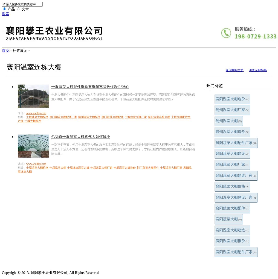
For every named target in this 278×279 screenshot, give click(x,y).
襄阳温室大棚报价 (232, 241)
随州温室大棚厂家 (232, 110)
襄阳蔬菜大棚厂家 (232, 164)
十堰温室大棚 (57, 167)
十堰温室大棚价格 (37, 167)
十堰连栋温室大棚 (78, 167)
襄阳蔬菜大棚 (229, 219)
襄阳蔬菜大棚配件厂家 (236, 143)
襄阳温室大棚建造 (232, 230)
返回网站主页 (235, 70)
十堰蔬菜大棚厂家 (101, 167)
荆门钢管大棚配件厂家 (63, 117)
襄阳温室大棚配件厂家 (236, 252)
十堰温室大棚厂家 (136, 117)
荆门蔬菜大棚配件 (112, 117)
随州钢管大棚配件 (89, 117)
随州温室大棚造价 (232, 132)
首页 (5, 51)
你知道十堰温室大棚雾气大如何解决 (80, 137)
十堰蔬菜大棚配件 (37, 117)
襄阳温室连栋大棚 (159, 117)
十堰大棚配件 (33, 121)
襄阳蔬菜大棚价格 (232, 186)
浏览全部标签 (258, 70)
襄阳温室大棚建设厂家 (236, 197)
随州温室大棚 (229, 121)
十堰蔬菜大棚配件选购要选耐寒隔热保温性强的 (90, 87)
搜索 (5, 14)
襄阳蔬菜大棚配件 (232, 208)
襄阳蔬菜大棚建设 (232, 154)
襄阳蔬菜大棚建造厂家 (236, 175)
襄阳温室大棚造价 (232, 99)
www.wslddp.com (36, 113)
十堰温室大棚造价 (125, 167)
